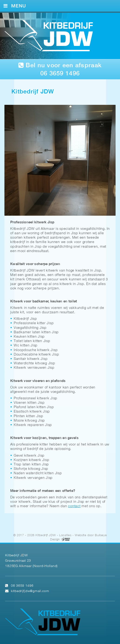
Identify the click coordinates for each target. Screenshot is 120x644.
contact (74, 505)
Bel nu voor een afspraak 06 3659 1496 (60, 69)
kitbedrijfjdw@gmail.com (30, 590)
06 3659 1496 (22, 585)
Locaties (65, 535)
